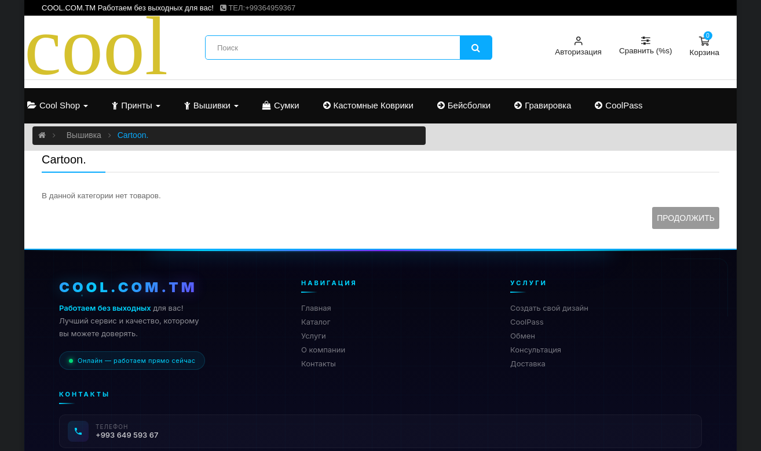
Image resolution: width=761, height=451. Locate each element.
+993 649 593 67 (127, 434)
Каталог (315, 321)
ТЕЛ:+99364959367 (258, 7)
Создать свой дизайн (549, 307)
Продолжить (686, 218)
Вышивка (84, 135)
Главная (316, 307)
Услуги (313, 335)
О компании (323, 349)
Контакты (318, 363)
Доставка (528, 363)
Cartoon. (133, 135)
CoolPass (527, 321)
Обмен (522, 335)
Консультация (535, 349)
